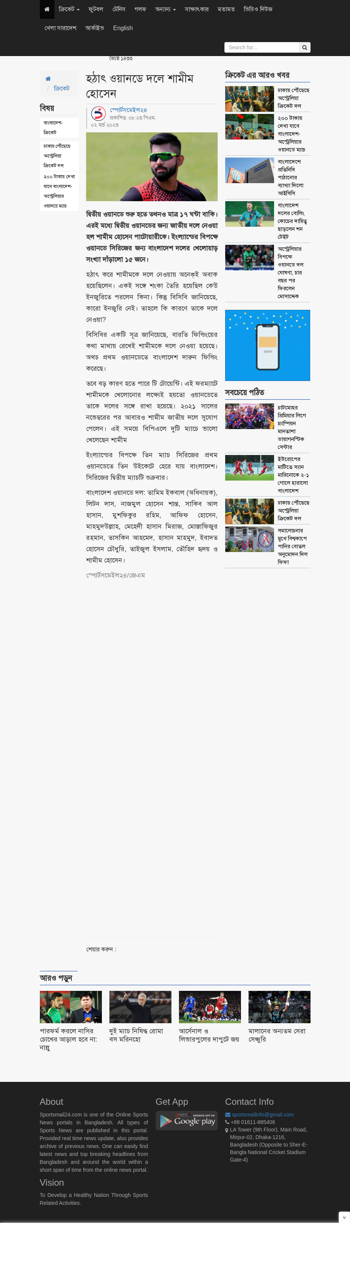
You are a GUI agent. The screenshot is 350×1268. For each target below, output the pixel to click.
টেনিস (119, 9)
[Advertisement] (174, 749)
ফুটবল (96, 9)
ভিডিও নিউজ (258, 9)
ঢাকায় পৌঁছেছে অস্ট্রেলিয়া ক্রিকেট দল (57, 155)
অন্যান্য (165, 9)
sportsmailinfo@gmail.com (259, 1115)
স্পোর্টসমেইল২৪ (128, 110)
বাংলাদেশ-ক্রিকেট (53, 127)
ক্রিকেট (69, 9)
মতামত (226, 9)
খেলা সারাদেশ (60, 28)
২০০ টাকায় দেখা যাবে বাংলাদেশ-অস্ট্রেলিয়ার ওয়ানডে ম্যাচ (59, 191)
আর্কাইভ (94, 28)
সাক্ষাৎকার (197, 9)
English (123, 28)
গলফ (140, 9)
